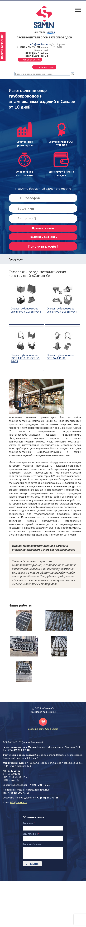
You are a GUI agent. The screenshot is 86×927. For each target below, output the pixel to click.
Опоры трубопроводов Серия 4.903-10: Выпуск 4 (62, 310)
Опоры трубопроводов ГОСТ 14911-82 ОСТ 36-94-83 (25, 358)
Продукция (16, 259)
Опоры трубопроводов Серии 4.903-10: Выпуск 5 (26, 310)
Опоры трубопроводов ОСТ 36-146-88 (60, 356)
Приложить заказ (43, 228)
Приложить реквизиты (43, 236)
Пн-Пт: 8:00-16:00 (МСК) (30, 59)
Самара (51, 31)
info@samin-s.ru (39, 44)
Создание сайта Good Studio (43, 724)
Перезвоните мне (44, 67)
